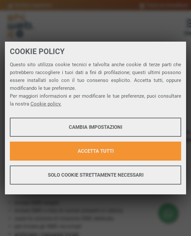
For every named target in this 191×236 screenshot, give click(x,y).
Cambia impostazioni (95, 127)
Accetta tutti (96, 151)
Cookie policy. (46, 104)
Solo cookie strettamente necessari (95, 175)
